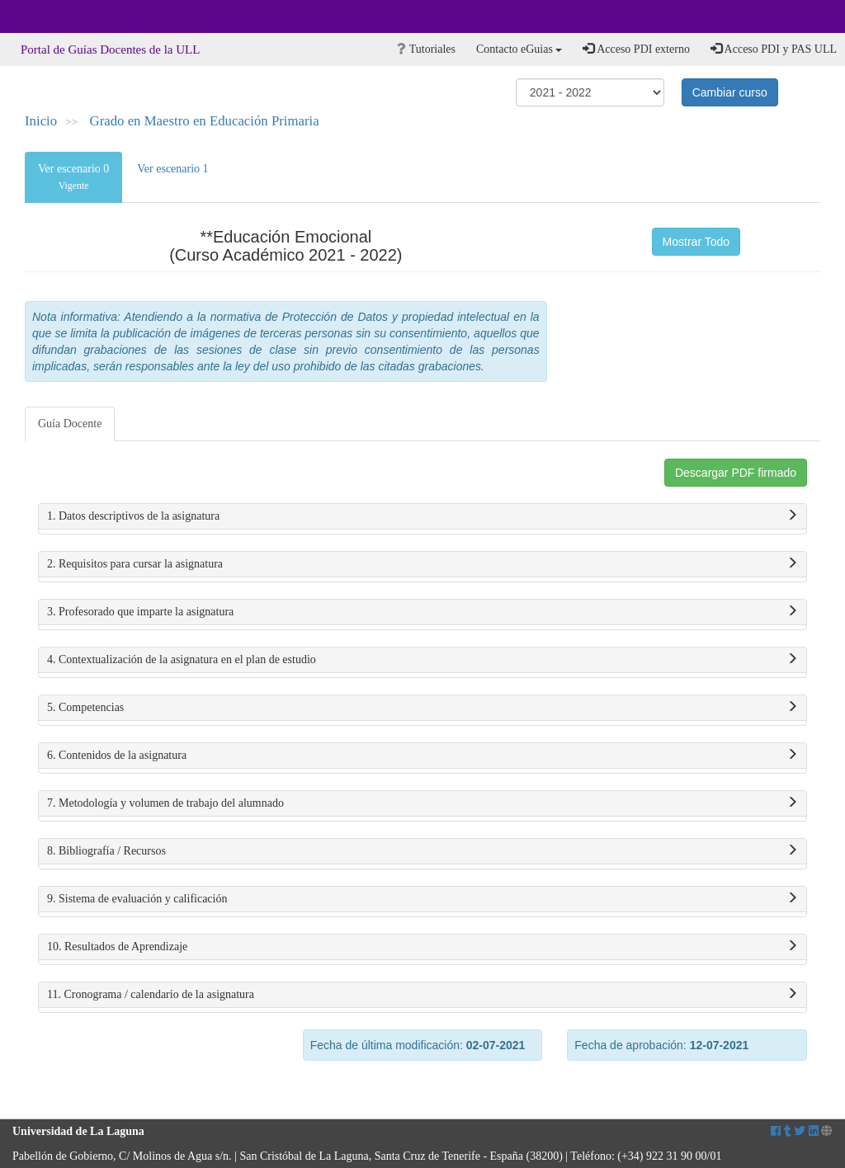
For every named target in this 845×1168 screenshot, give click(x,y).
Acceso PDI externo (636, 48)
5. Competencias (422, 707)
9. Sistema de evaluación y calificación (422, 899)
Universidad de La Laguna (57, 16)
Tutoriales (426, 49)
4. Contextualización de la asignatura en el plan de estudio (422, 660)
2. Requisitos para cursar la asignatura (422, 564)
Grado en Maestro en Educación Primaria (204, 121)
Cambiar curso (729, 92)
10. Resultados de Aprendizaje (422, 947)
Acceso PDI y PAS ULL (773, 48)
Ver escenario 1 (172, 168)
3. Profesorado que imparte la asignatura (422, 612)
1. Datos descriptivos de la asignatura (422, 516)
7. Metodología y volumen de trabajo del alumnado (422, 803)
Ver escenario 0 (73, 176)
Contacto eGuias (519, 49)
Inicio (41, 121)
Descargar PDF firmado (735, 472)
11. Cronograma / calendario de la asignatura (422, 995)
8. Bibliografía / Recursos (422, 851)
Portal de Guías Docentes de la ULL (110, 49)
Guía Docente (69, 423)
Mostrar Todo (696, 241)
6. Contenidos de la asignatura (422, 755)
